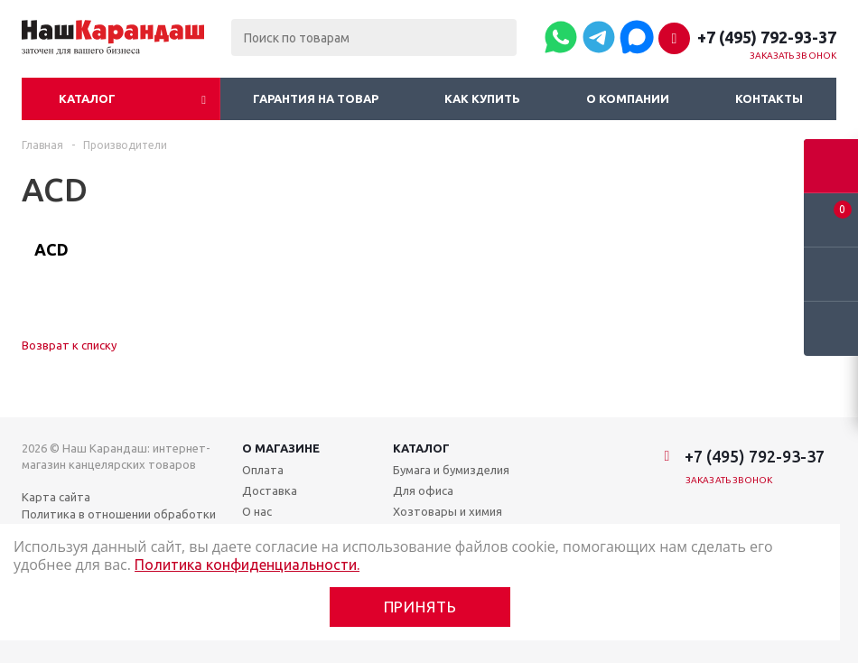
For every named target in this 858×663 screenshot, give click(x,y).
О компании (627, 98)
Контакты (769, 98)
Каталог (87, 98)
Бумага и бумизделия (451, 469)
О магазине (281, 448)
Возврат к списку (69, 345)
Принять (420, 606)
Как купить (482, 98)
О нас (257, 511)
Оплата (263, 469)
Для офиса (423, 490)
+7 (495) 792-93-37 (766, 37)
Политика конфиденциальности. (247, 564)
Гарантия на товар (315, 98)
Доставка (269, 490)
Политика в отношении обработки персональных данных (119, 522)
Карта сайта (56, 496)
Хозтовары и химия (447, 511)
